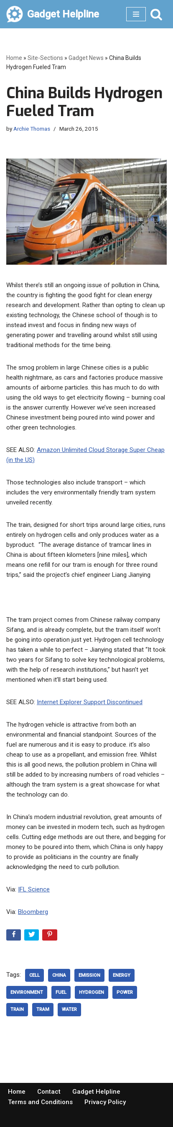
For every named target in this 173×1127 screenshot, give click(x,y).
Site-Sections (45, 58)
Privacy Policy (105, 1102)
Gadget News (86, 58)
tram (42, 1009)
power (125, 992)
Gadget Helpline (96, 1091)
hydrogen (91, 992)
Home (14, 58)
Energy (121, 975)
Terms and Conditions (40, 1102)
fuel (61, 992)
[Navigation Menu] (136, 14)
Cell (34, 975)
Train (17, 1009)
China (59, 975)
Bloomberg (33, 912)
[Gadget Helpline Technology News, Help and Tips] (52, 14)
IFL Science (34, 889)
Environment (26, 992)
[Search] (156, 14)
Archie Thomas (31, 128)
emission (89, 975)
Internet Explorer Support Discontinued (89, 702)
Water (69, 1009)
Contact (49, 1091)
